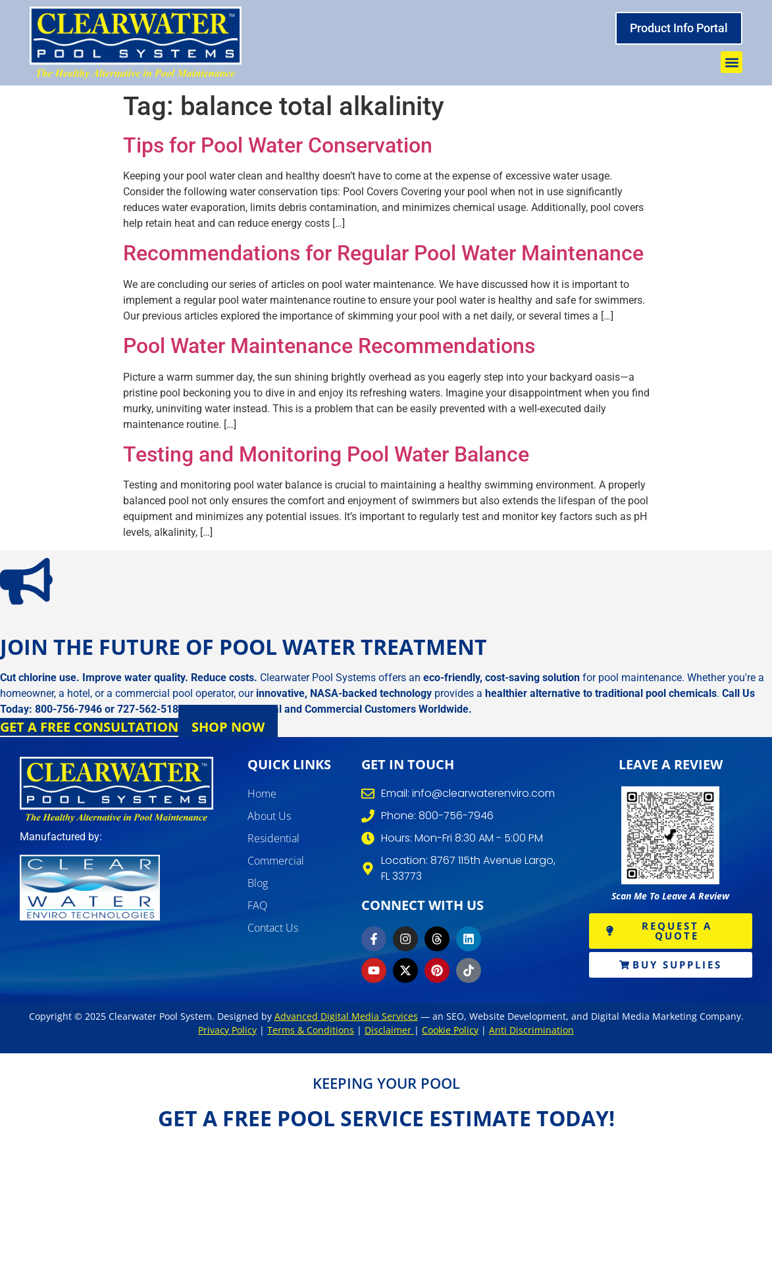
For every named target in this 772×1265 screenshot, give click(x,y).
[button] (731, 62)
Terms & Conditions (310, 1030)
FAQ (257, 905)
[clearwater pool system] (136, 43)
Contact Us (272, 927)
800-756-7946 (68, 709)
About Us (269, 816)
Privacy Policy (227, 1030)
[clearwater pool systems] (116, 790)
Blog (257, 883)
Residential (273, 838)
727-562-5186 (150, 709)
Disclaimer (389, 1030)
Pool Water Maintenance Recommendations (329, 345)
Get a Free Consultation (89, 727)
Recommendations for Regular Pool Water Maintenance (383, 253)
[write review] (670, 835)
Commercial (275, 860)
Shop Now (228, 727)
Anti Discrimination (531, 1030)
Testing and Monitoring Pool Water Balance (326, 454)
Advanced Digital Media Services (346, 1016)
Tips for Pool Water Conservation (277, 145)
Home (261, 793)
